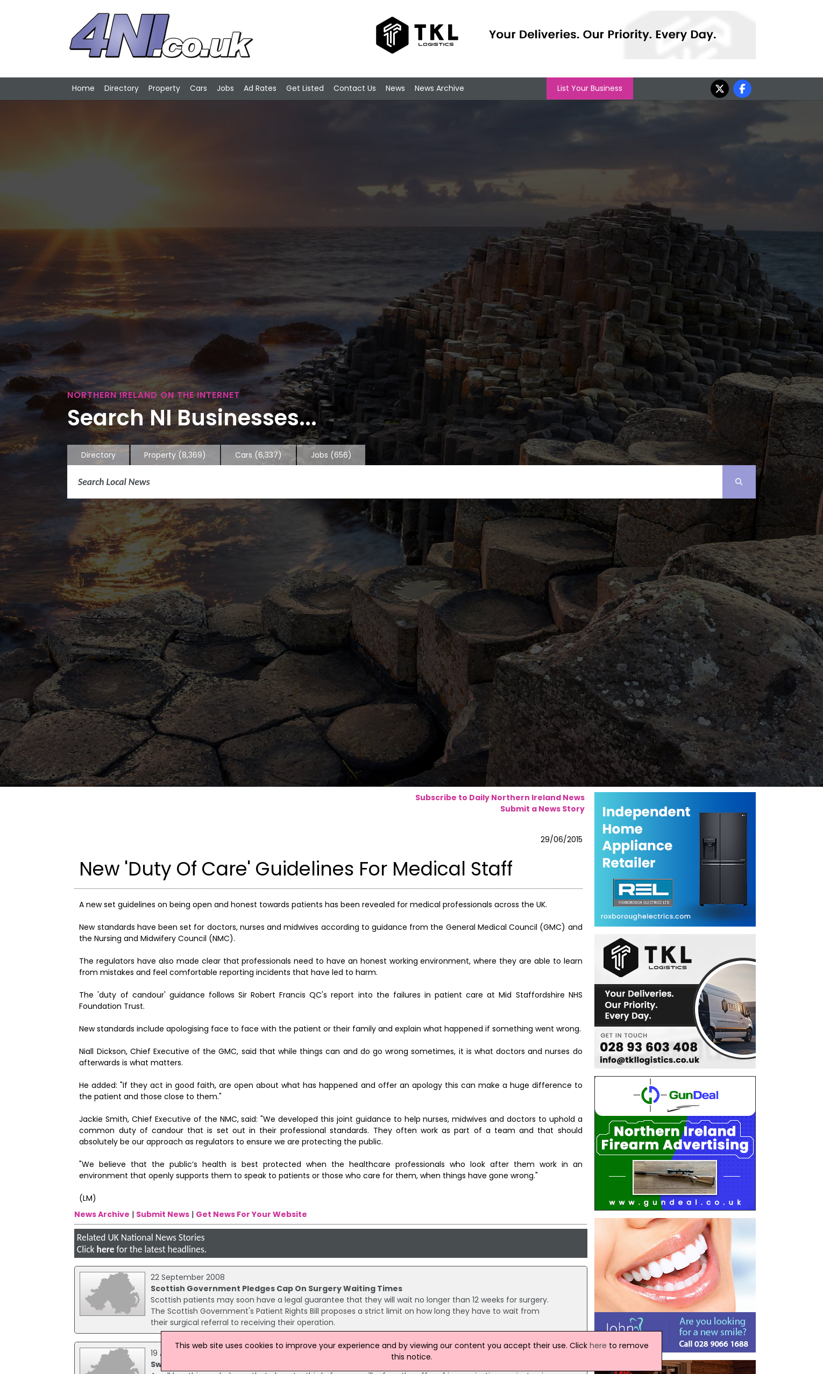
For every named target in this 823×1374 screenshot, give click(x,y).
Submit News (162, 1214)
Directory (121, 88)
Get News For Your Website (251, 1214)
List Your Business (589, 88)
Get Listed (305, 88)
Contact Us (355, 88)
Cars (198, 88)
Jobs (225, 88)
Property (164, 88)
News (395, 88)
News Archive (439, 88)
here (105, 1249)
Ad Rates (260, 88)
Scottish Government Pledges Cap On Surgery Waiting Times (276, 1288)
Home (83, 88)
